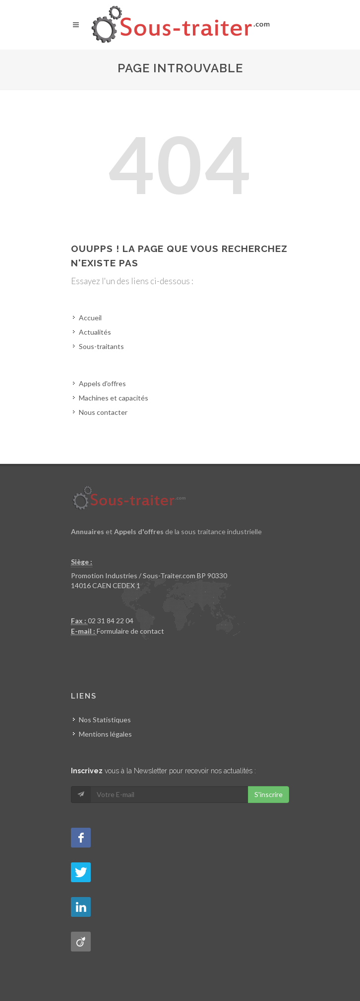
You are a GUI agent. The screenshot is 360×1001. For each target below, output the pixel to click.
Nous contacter (103, 412)
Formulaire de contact (130, 631)
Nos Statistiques (105, 719)
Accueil (90, 317)
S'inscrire (268, 794)
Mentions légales (105, 734)
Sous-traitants (101, 346)
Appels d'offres (102, 383)
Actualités (95, 332)
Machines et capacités (113, 398)
